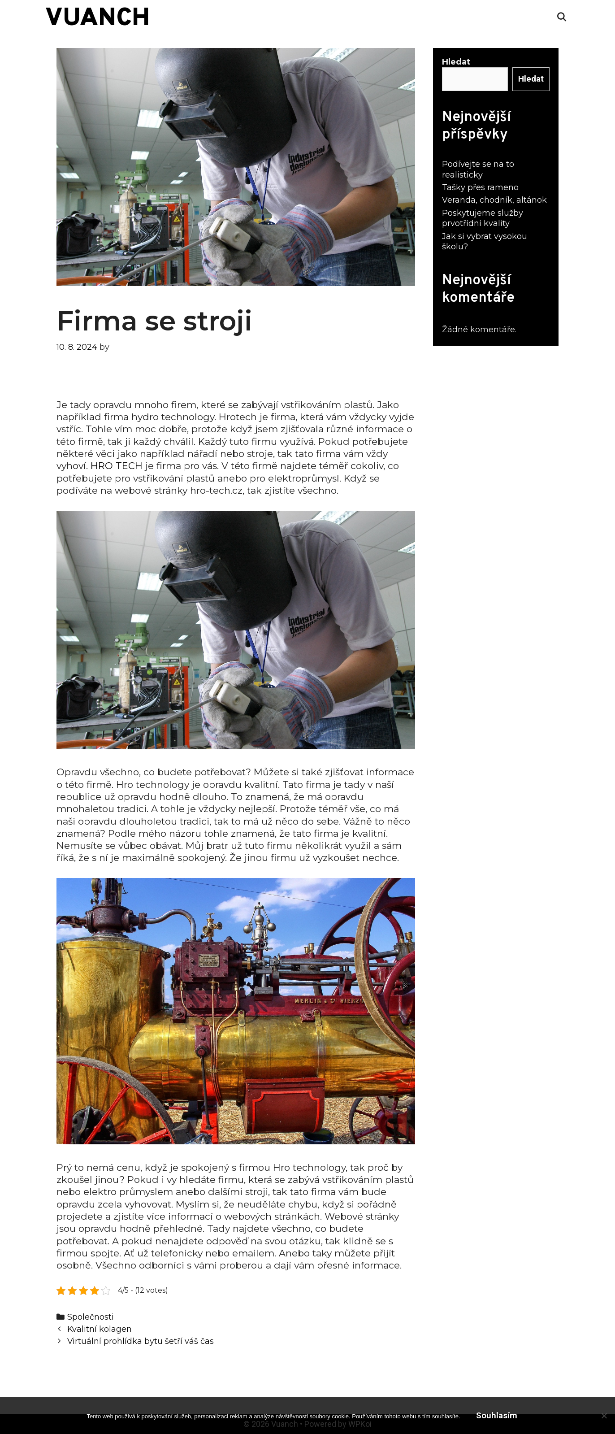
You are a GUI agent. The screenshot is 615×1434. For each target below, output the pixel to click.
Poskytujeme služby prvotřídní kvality (482, 218)
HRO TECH (117, 465)
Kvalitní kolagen (99, 1329)
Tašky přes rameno (480, 187)
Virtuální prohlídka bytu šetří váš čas (140, 1341)
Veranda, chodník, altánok (494, 200)
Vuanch (97, 19)
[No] (603, 1415)
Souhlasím (496, 1415)
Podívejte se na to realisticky (478, 169)
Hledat (456, 62)
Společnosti (90, 1316)
